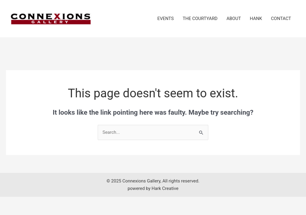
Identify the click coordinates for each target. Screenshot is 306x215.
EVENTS (165, 18)
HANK (256, 18)
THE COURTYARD (200, 18)
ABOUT (234, 18)
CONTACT (281, 18)
